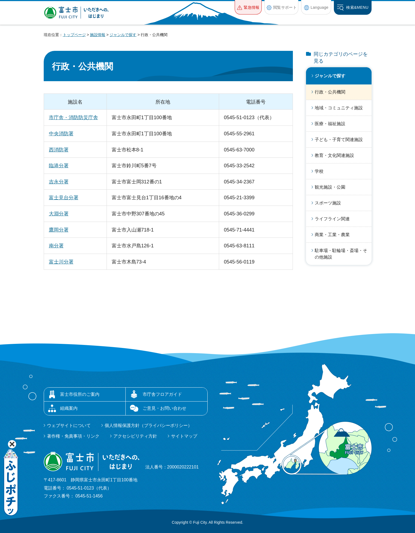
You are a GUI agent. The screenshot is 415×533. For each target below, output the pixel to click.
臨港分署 (59, 165)
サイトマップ (184, 436)
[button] (248, 7)
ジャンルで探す (123, 35)
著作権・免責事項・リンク (73, 436)
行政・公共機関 (330, 92)
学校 (319, 171)
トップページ (74, 35)
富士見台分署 (63, 197)
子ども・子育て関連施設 (339, 139)
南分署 (56, 245)
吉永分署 (59, 181)
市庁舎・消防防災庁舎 (73, 117)
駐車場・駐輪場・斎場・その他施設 (341, 253)
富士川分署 (61, 262)
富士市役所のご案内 (79, 394)
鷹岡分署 (59, 230)
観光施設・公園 (330, 187)
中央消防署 (61, 133)
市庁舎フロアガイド (162, 394)
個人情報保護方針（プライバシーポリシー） (148, 425)
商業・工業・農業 (332, 234)
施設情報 (97, 35)
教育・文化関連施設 (334, 155)
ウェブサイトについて (69, 425)
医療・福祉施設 (330, 123)
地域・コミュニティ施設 (339, 108)
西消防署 (59, 150)
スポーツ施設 (328, 203)
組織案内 (69, 408)
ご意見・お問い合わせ (164, 408)
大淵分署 (59, 213)
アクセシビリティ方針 (135, 436)
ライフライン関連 (332, 218)
